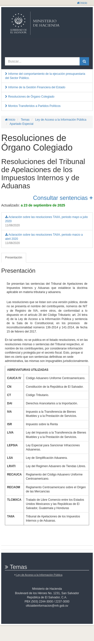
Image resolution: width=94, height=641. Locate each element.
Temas (24, 119)
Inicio (82, 3)
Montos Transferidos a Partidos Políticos (33, 106)
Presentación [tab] (13, 257)
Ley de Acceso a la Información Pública (60, 119)
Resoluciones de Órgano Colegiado (29, 96)
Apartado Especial (21, 124)
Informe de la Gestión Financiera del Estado (35, 87)
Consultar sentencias (63, 197)
